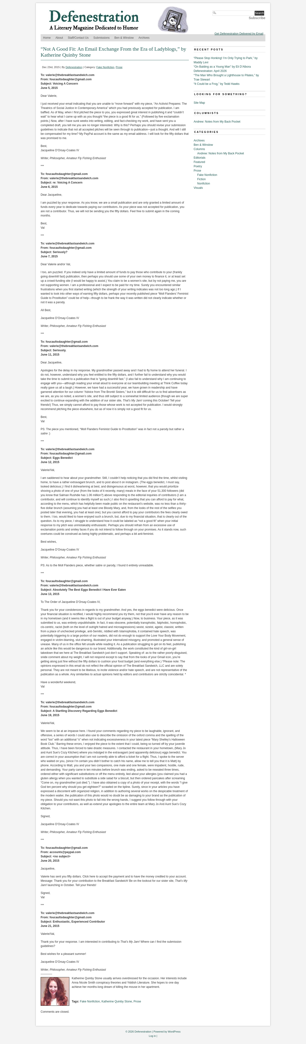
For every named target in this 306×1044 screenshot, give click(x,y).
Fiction (201, 179)
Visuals (198, 187)
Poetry (198, 166)
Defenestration (74, 67)
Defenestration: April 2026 (210, 71)
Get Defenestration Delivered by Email (238, 33)
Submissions (101, 37)
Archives (143, 37)
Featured (199, 162)
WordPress (174, 1031)
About (59, 37)
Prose (119, 67)
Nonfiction (203, 183)
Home (47, 37)
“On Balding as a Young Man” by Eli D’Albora (222, 66)
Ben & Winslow (124, 37)
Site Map (199, 102)
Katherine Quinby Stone (117, 1001)
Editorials (199, 157)
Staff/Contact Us (78, 37)
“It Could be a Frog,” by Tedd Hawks (217, 84)
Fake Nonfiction (105, 67)
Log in (152, 1035)
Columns (199, 149)
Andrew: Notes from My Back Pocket (217, 121)
